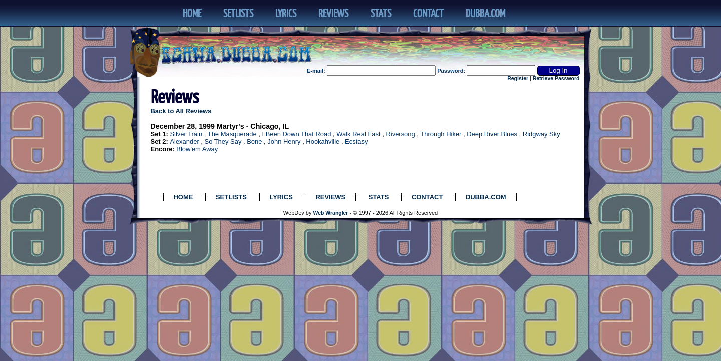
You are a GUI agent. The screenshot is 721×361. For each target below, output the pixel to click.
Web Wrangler (330, 213)
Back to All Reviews (181, 111)
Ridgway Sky (541, 134)
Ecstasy (356, 141)
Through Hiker (440, 134)
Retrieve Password (556, 78)
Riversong (400, 134)
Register (517, 78)
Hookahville (322, 141)
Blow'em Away (197, 149)
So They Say (223, 141)
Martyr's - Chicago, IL (253, 126)
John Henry (283, 141)
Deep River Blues (492, 134)
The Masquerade (232, 134)
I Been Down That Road (296, 134)
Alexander (184, 141)
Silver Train (186, 134)
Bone (254, 141)
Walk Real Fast (358, 134)
